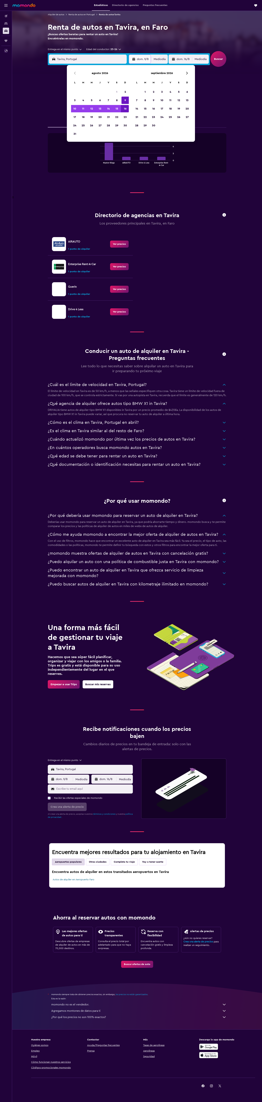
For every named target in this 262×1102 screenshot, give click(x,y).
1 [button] (116, 91)
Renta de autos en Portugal (81, 14)
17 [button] (75, 117)
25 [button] (83, 125)
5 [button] (91, 100)
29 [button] (116, 125)
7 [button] (108, 100)
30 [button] (125, 125)
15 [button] (117, 108)
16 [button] (125, 108)
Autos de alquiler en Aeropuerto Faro (73, 879)
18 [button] (83, 117)
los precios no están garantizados (132, 994)
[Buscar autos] (6, 30)
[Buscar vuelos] (6, 16)
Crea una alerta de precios (198, 941)
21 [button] (108, 117)
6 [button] (100, 100)
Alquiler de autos (56, 14)
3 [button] (75, 100)
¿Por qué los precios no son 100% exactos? (138, 1017)
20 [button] (100, 117)
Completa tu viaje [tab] (124, 862)
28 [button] (108, 125)
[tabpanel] (137, 156)
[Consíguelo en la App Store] (208, 1055)
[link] (119, 244)
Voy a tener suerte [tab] (152, 862)
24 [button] (74, 125)
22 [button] (116, 117)
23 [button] (125, 117)
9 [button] (125, 100)
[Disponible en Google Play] (208, 1047)
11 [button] (83, 108)
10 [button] (74, 108)
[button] (6, 5)
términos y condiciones (104, 814)
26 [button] (91, 125)
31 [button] (75, 133)
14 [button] (108, 108)
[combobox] (65, 49)
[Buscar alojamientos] (6, 23)
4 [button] (83, 100)
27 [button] (100, 125)
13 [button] (100, 108)
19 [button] (91, 117)
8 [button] (117, 100)
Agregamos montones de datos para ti (138, 1011)
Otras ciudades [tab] (97, 862)
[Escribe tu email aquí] (94, 788)
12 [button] (91, 108)
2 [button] (125, 91)
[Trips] (6, 40)
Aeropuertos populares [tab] (68, 862)
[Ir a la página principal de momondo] (24, 5)
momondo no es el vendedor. (138, 1004)
